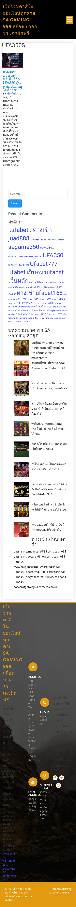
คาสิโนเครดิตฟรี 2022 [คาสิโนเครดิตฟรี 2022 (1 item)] (51, 287)
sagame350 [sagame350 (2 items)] (23, 246)
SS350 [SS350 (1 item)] (27, 256)
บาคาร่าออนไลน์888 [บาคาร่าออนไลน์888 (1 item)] (44, 303)
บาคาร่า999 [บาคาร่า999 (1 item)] (45, 299)
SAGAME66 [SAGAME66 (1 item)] (58, 239)
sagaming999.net (59, 892)
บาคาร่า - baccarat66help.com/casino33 (39, 556)
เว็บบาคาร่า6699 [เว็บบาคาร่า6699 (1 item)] (54, 314)
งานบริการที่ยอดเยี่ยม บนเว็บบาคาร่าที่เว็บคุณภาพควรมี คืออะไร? (49, 408)
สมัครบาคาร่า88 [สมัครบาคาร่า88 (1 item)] (28, 310)
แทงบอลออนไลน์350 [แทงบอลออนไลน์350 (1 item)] (51, 318)
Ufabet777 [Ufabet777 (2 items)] (44, 263)
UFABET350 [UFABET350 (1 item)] (23, 265)
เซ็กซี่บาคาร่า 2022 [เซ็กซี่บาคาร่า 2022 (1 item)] (37, 314)
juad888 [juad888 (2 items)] (18, 238)
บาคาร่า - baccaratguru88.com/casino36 (39, 572)
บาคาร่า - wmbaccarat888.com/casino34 (40, 551)
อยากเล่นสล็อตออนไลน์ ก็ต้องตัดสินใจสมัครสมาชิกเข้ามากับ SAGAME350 (49, 489)
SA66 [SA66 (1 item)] (43, 239)
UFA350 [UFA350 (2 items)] (53, 255)
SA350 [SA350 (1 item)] (50, 239)
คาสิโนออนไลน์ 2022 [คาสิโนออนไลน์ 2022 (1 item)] (30, 287)
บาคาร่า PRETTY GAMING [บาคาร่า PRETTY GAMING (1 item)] (21, 303)
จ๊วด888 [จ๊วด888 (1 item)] (12, 294)
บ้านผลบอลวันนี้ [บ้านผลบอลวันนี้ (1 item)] (29, 306)
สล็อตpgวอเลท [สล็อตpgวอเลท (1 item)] (54, 310)
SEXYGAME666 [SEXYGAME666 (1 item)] (15, 256)
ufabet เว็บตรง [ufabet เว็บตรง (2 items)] (27, 272)
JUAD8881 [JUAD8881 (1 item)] (35, 239)
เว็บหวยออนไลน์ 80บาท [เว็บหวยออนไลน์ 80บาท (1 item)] (30, 318)
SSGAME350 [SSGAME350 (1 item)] (36, 256)
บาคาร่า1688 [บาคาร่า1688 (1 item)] (58, 299)
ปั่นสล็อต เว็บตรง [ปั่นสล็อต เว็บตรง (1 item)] (46, 306)
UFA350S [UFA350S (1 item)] (12, 265)
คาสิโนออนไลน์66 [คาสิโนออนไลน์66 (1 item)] (48, 282)
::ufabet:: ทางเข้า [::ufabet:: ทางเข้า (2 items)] (30, 229)
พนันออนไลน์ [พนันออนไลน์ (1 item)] (14, 310)
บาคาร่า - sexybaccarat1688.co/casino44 (40, 577)
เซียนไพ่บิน (12, 93)
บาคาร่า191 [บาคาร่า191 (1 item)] (34, 299)
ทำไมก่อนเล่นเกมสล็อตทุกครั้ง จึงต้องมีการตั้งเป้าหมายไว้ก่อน (48, 428)
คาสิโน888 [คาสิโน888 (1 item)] (34, 282)
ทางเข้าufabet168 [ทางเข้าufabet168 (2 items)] (39, 292)
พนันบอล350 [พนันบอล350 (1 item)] (60, 306)
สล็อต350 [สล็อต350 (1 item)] (41, 310)
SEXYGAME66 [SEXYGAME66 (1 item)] (47, 248)
